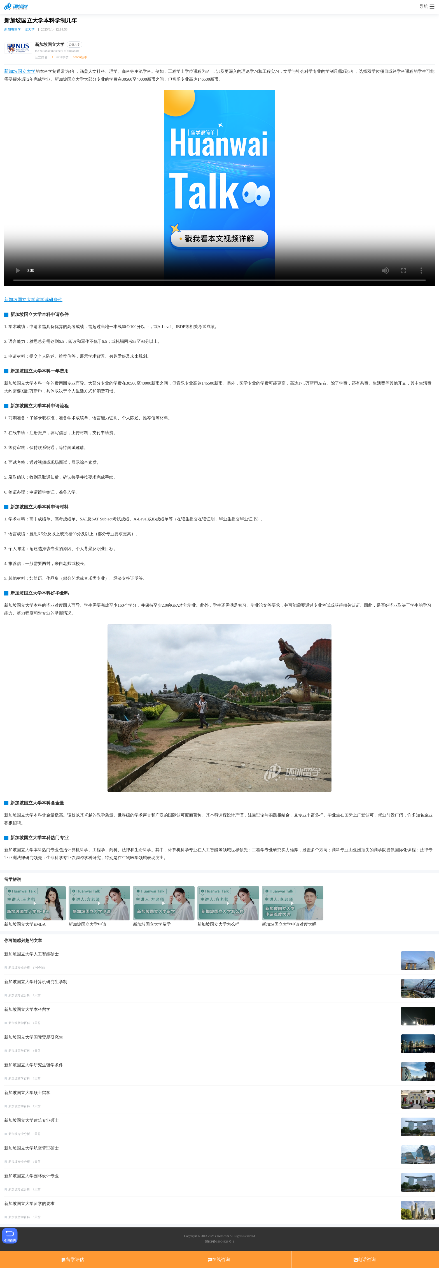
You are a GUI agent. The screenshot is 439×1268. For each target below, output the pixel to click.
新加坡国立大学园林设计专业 (31, 1176)
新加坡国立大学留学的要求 (29, 1203)
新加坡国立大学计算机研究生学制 (35, 981)
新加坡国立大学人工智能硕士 (31, 954)
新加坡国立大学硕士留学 (27, 1092)
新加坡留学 (12, 29)
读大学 (30, 29)
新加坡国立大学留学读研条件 (33, 299)
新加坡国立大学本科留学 (27, 1009)
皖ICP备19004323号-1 (219, 1241)
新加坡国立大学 (20, 71)
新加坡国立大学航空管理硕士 (31, 1148)
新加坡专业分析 (19, 967)
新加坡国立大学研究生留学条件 (33, 1065)
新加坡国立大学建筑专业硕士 (31, 1120)
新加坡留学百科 (19, 1023)
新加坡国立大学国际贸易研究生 (33, 1037)
